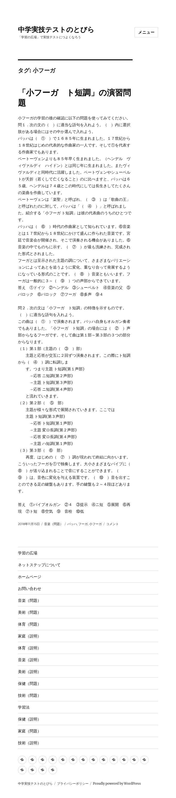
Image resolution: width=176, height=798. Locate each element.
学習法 (24, 707)
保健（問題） (29, 683)
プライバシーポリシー (72, 784)
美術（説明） (29, 671)
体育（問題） (29, 624)
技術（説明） (29, 743)
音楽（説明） (29, 660)
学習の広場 (27, 553)
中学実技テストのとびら (56, 29)
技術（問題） (29, 695)
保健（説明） (29, 719)
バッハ (72, 524)
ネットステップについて (39, 565)
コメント (112, 524)
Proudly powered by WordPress (117, 784)
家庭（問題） (29, 731)
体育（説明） (29, 648)
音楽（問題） (53, 524)
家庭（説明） (29, 636)
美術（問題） (29, 612)
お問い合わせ (29, 588)
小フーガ (95, 524)
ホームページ (29, 576)
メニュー (146, 32)
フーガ (83, 524)
